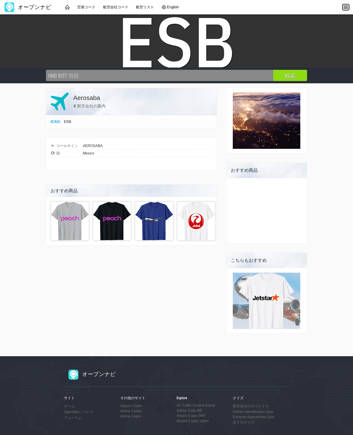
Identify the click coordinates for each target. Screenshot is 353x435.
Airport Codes (131, 406)
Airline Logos (130, 416)
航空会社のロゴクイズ (251, 406)
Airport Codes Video (192, 421)
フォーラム (73, 418)
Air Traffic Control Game (195, 405)
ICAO (55, 122)
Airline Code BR (189, 410)
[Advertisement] (266, 211)
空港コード (86, 7)
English (173, 7)
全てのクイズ (243, 422)
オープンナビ (28, 7)
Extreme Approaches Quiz (254, 417)
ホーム (69, 406)
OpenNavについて (79, 412)
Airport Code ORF (190, 416)
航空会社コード (115, 7)
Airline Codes (131, 411)
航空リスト (145, 7)
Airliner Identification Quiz (253, 412)
